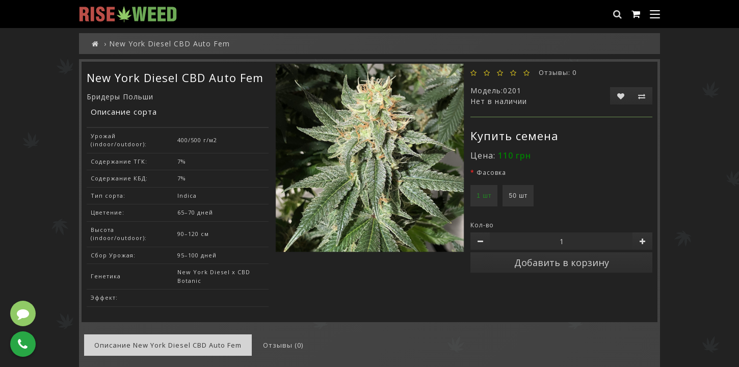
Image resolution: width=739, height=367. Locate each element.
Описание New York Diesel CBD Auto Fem (168, 345)
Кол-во (482, 225)
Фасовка (491, 172)
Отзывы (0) (283, 345)
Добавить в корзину (561, 262)
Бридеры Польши (120, 96)
